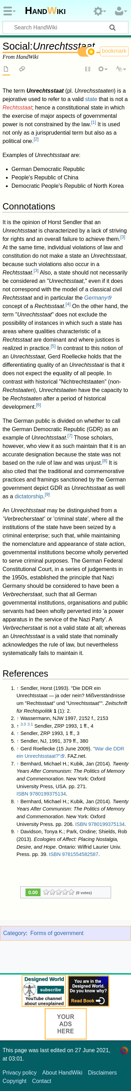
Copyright (14, 1081)
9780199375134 (48, 794)
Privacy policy (19, 1073)
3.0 (23, 724)
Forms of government (56, 933)
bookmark (114, 51)
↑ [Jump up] (17, 688)
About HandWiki (62, 1073)
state (91, 99)
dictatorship (29, 496)
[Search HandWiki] (65, 27)
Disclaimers (102, 1073)
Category (14, 933)
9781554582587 (80, 854)
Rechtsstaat (17, 107)
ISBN (22, 794)
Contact (41, 1081)
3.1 (30, 724)
